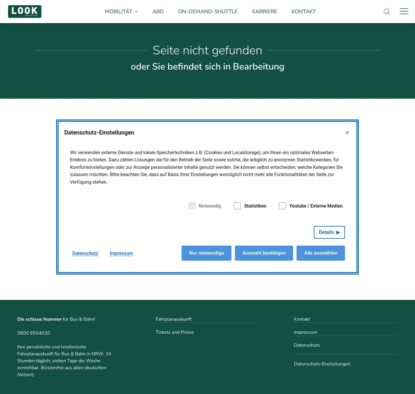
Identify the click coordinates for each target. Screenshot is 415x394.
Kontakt (304, 11)
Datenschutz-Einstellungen (322, 364)
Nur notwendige (206, 253)
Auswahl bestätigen (264, 253)
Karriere (264, 11)
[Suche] (386, 11)
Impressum (305, 332)
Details (326, 232)
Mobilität (121, 11)
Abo (158, 11)
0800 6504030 (33, 333)
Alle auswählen (320, 253)
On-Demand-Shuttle (208, 11)
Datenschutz (307, 345)
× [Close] (347, 132)
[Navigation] (404, 11)
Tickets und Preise (175, 332)
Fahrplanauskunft (174, 319)
